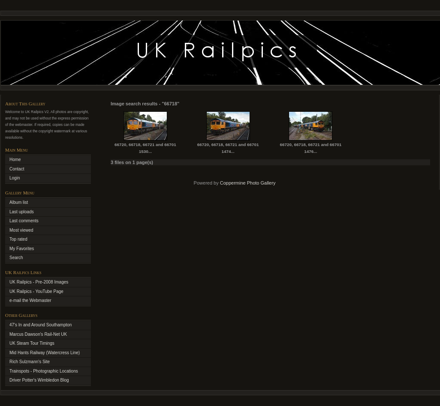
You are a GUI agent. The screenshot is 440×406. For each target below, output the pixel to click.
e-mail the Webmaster (30, 300)
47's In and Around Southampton (40, 324)
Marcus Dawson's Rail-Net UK (38, 334)
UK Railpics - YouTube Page (36, 291)
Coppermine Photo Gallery (248, 182)
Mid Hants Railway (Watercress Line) (44, 352)
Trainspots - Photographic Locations (43, 371)
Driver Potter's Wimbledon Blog (39, 380)
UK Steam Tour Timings (31, 343)
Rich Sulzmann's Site (29, 361)
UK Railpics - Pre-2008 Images (38, 282)
